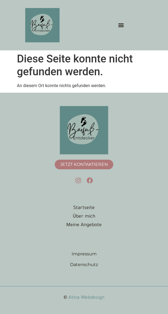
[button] (120, 25)
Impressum (84, 253)
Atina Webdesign (86, 298)
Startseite (84, 208)
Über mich (84, 216)
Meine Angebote (84, 225)
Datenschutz (84, 264)
